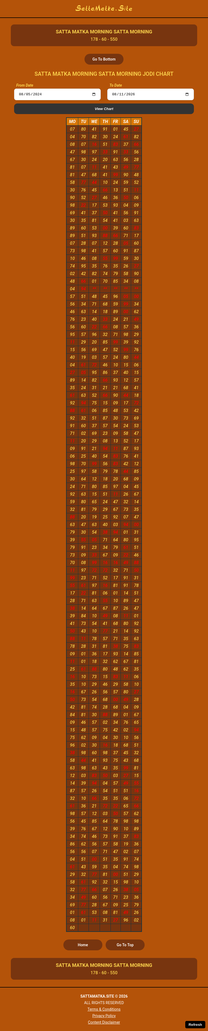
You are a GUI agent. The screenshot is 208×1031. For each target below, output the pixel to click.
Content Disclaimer (104, 1022)
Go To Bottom (104, 59)
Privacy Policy (104, 1016)
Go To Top (125, 946)
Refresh (195, 1025)
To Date (115, 85)
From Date (24, 85)
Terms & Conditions (104, 1009)
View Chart (104, 110)
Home (83, 946)
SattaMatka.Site (104, 8)
